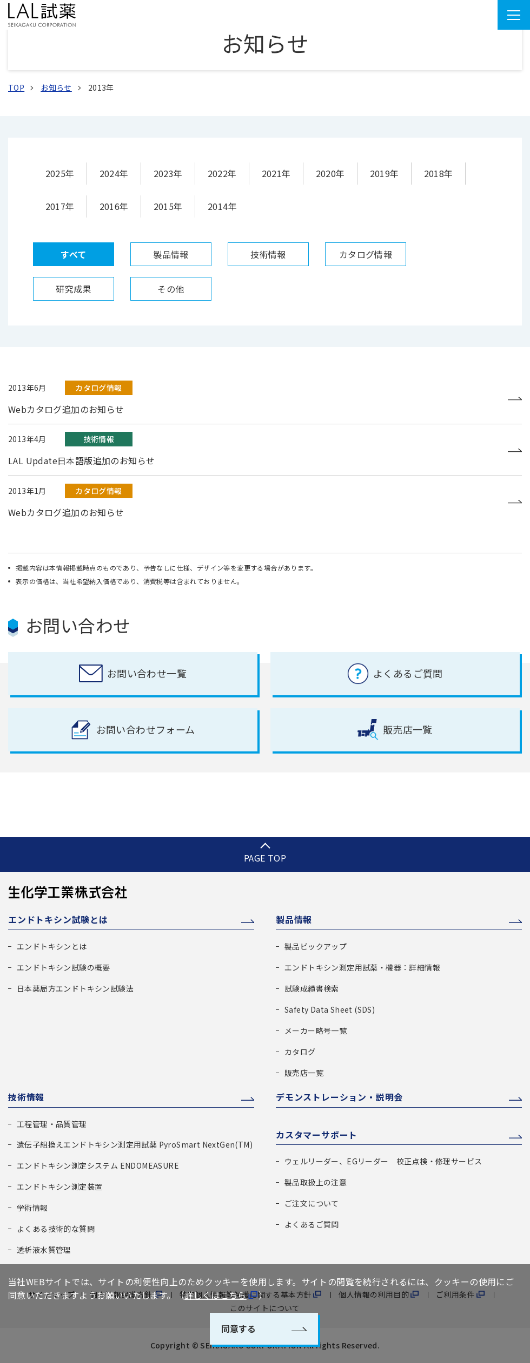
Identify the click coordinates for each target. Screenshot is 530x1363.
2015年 (168, 206)
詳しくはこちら (215, 1295)
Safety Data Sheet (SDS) (329, 1009)
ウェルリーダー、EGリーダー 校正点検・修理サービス (383, 1161)
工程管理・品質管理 (52, 1123)
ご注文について (311, 1203)
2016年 (114, 206)
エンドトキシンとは (52, 946)
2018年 (438, 173)
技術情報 (26, 1096)
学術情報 (32, 1207)
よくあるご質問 (311, 1224)
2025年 (60, 173)
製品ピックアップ (315, 946)
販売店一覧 (303, 1072)
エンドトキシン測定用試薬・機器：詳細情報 (362, 967)
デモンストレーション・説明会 (339, 1096)
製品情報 (294, 919)
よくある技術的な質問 (56, 1228)
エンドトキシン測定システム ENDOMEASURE (98, 1165)
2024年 (114, 173)
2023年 (168, 173)
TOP (16, 87)
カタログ (300, 1051)
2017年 (60, 206)
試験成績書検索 (311, 988)
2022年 (222, 173)
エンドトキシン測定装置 (59, 1186)
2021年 (276, 173)
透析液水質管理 (44, 1249)
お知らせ (56, 87)
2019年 (384, 173)
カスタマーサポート (316, 1134)
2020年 (330, 173)
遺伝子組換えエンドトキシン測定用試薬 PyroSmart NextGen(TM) (135, 1144)
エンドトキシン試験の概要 (63, 967)
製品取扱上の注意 (315, 1182)
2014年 (222, 206)
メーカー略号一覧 (315, 1030)
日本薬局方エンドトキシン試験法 (75, 988)
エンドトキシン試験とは (58, 919)
